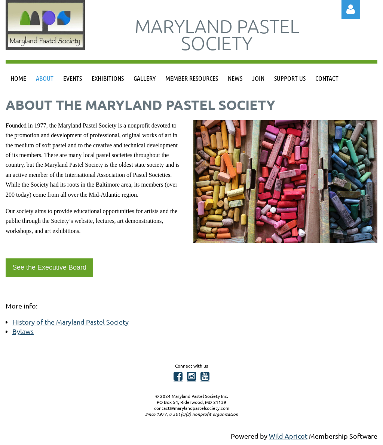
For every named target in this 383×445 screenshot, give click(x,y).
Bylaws (23, 331)
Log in (350, 9)
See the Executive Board (49, 267)
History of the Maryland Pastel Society (70, 322)
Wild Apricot (288, 436)
